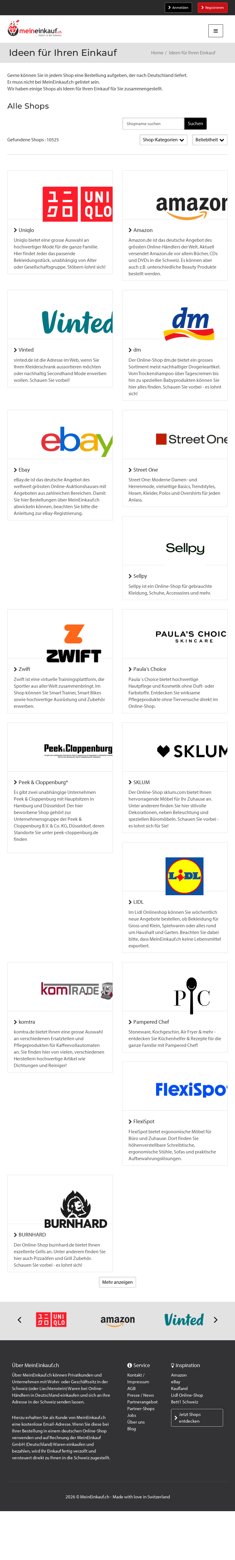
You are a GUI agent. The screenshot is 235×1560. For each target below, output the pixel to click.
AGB (131, 1437)
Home (157, 53)
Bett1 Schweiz (184, 1450)
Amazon (179, 1424)
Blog (131, 1477)
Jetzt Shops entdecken (187, 1466)
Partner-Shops (141, 1457)
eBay (175, 1430)
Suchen (195, 123)
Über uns (136, 1471)
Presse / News (140, 1444)
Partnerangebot (142, 1450)
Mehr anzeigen (117, 1331)
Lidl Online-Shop (187, 1444)
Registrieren (212, 7)
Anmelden (178, 7)
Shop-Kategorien (163, 140)
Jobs (131, 1464)
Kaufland (179, 1437)
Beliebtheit (210, 140)
